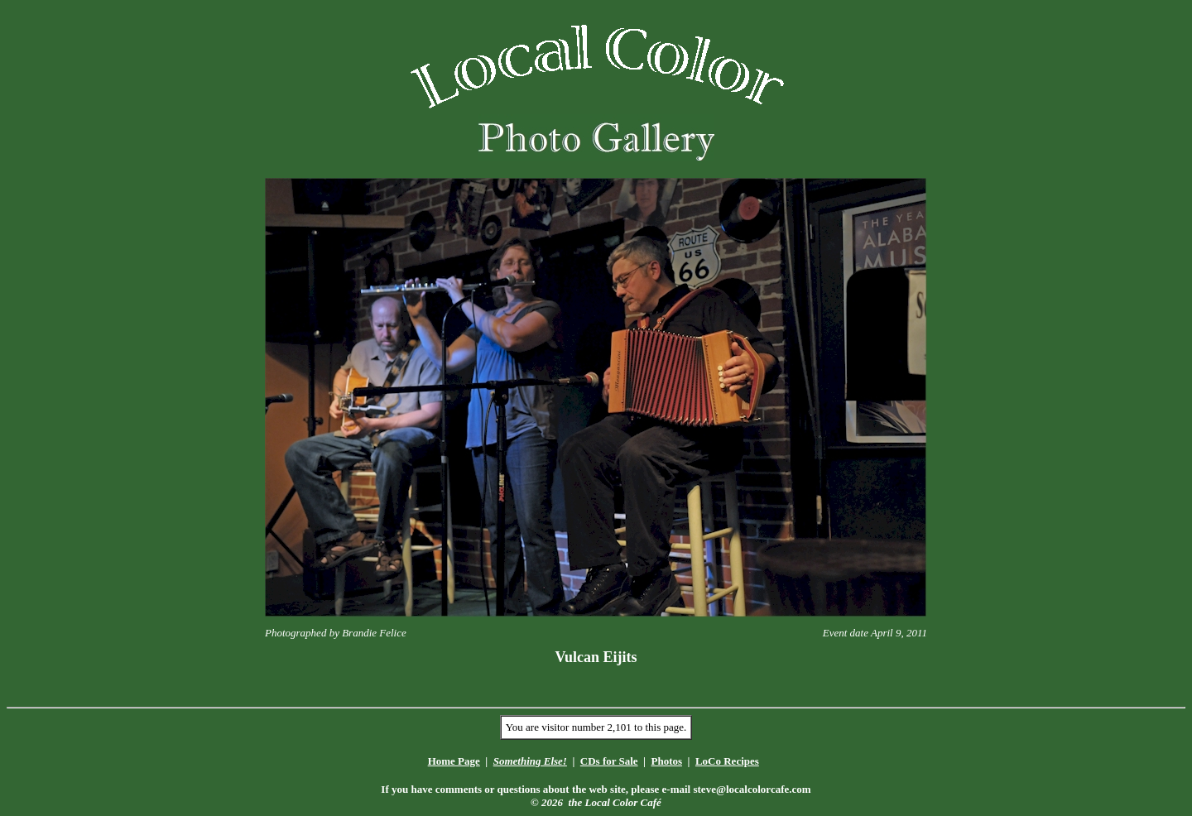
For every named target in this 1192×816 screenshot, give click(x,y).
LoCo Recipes (727, 761)
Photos (666, 761)
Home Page (454, 761)
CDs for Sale (609, 761)
